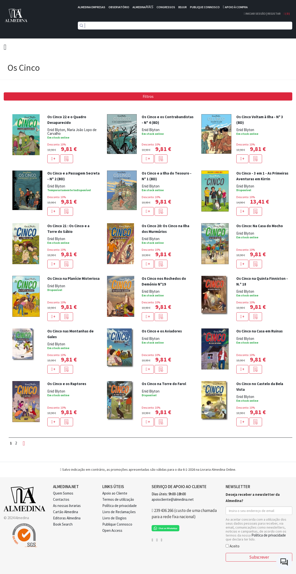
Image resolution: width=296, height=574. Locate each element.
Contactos (61, 499)
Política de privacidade (119, 505)
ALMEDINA (143, 7)
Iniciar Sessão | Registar (262, 13)
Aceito (233, 546)
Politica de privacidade (268, 535)
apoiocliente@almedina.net (173, 499)
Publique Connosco (117, 524)
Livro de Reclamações (119, 511)
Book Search (63, 524)
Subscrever (259, 557)
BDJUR (182, 7)
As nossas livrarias (67, 505)
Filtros (148, 96)
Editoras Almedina (67, 518)
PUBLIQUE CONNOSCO (205, 7)
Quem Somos (63, 493)
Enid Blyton (56, 129)
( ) (287, 13)
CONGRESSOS (166, 7)
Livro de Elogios (114, 518)
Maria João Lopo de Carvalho (72, 131)
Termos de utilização (118, 499)
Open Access (112, 530)
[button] (66, 158)
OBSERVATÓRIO (118, 7)
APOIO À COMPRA (236, 7)
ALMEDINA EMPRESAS (91, 7)
